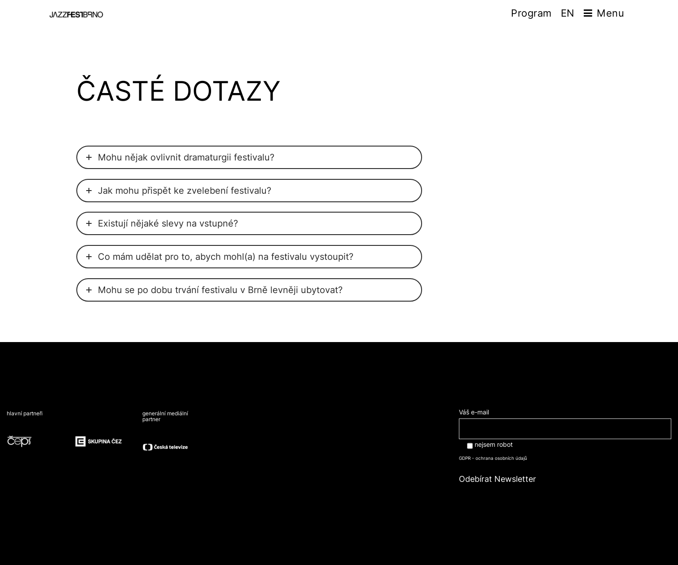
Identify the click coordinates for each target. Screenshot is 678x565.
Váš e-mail (565, 420)
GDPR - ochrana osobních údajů (493, 458)
